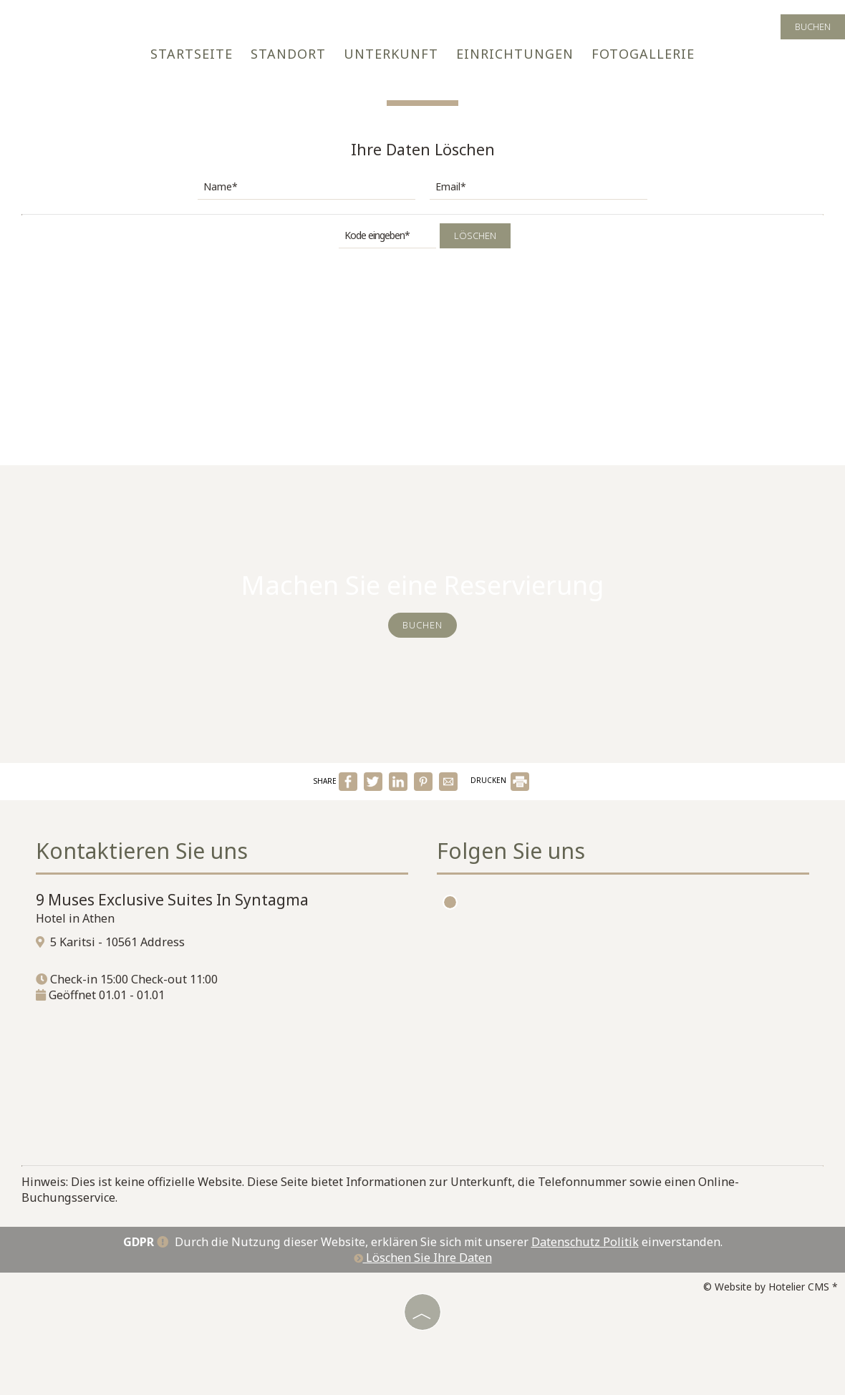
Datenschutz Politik (585, 1242)
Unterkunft (391, 53)
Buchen (813, 26)
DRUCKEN (499, 780)
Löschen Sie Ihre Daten (423, 1257)
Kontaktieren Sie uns (142, 850)
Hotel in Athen (75, 918)
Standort (288, 53)
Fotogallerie (643, 53)
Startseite (191, 53)
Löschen (475, 235)
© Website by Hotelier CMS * (770, 1286)
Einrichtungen (515, 53)
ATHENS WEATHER (630, 1061)
